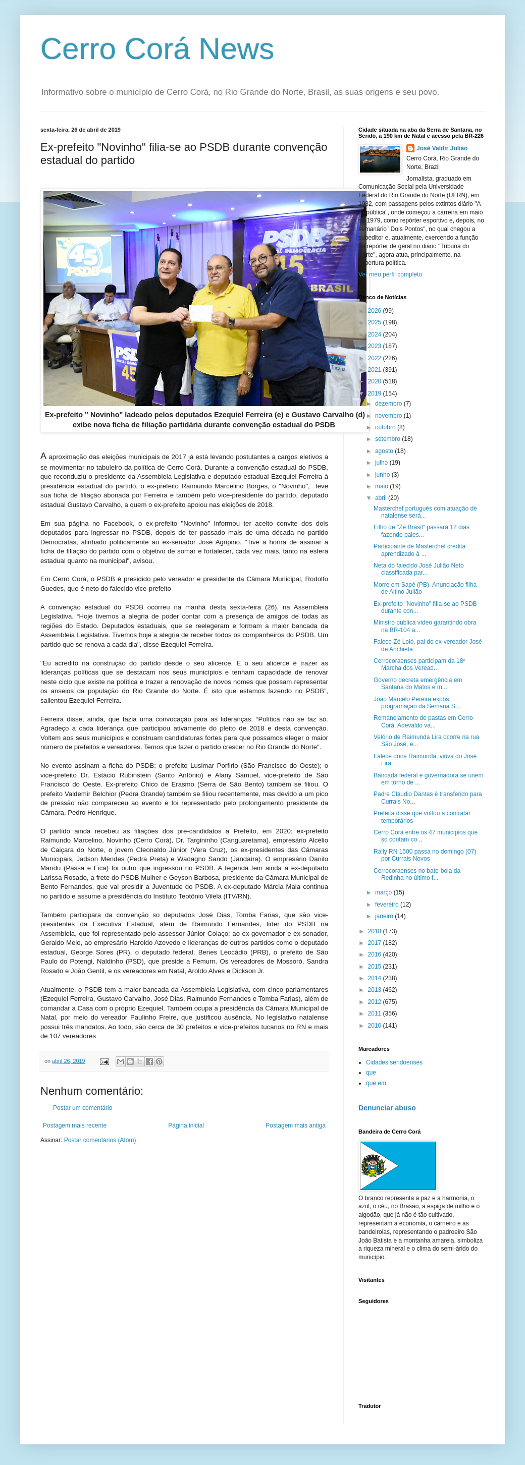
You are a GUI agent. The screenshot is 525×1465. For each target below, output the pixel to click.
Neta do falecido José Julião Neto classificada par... (419, 569)
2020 (375, 381)
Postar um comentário (82, 1107)
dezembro (389, 403)
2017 (375, 942)
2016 (375, 954)
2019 (375, 393)
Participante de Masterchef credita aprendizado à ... (419, 550)
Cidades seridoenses (394, 1062)
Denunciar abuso (387, 1108)
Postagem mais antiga (296, 1125)
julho (382, 462)
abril (381, 497)
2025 (375, 322)
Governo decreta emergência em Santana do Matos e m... (418, 684)
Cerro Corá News (157, 49)
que (371, 1072)
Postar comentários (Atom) (100, 1140)
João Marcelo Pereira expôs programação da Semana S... (417, 703)
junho (383, 474)
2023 (375, 346)
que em (376, 1083)
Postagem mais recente (75, 1125)
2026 (375, 310)
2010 (375, 1025)
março (384, 892)
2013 (375, 989)
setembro (388, 438)
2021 (375, 369)
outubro (386, 427)
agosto (385, 451)
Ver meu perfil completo (390, 274)
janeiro (385, 916)
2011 (375, 1013)
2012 (375, 1001)
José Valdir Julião (441, 148)
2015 (375, 966)
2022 (375, 358)
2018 (375, 931)
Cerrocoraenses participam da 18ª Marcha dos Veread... (419, 664)
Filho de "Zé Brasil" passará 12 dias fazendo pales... (421, 531)
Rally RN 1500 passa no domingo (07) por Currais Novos (425, 855)
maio (382, 486)
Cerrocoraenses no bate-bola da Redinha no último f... (417, 874)
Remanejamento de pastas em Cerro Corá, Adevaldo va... (423, 721)
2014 (375, 978)
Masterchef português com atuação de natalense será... (425, 512)
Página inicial (186, 1125)
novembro (389, 415)
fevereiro (387, 904)
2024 (375, 334)
